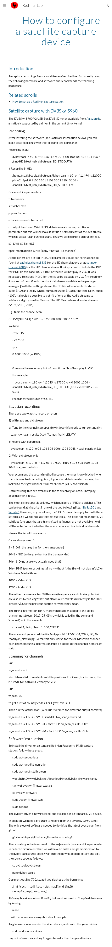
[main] (56, 31)
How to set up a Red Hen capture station (38, 101)
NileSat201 (89, 507)
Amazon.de (93, 118)
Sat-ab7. (13, 512)
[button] (4, 5)
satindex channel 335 (33, 262)
